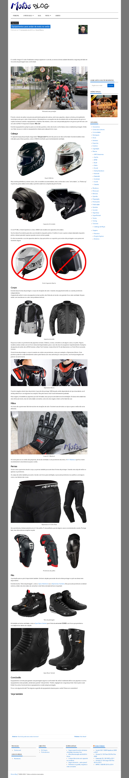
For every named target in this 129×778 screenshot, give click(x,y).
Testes (95, 218)
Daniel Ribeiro (40, 30)
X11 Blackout (71, 459)
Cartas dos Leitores (99, 129)
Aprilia (96, 157)
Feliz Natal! (80, 736)
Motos (47, 16)
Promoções (96, 202)
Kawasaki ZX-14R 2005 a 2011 (105, 758)
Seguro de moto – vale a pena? (77, 762)
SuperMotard (97, 215)
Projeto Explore (99, 236)
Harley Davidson (99, 171)
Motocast (96, 191)
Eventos (95, 146)
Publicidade (96, 204)
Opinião (95, 196)
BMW (95, 160)
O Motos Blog (27, 16)
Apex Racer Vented (40, 623)
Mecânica (95, 188)
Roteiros (96, 239)
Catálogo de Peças (99, 227)
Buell (95, 163)
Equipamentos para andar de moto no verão (31, 26)
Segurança (15, 23)
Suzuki (96, 182)
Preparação (96, 199)
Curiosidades (97, 132)
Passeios (97, 233)
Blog (39, 16)
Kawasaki (97, 176)
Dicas (94, 138)
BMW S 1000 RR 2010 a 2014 (104, 764)
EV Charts (44, 750)
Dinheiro (95, 140)
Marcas (95, 151)
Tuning (95, 221)
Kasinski (96, 173)
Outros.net (17, 750)
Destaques (96, 135)
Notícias (95, 193)
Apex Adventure (43, 584)
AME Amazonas (99, 154)
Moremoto (17, 758)
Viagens (95, 230)
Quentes (95, 207)
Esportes (95, 143)
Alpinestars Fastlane (58, 584)
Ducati (96, 168)
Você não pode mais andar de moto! (25, 736)
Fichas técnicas (100, 746)
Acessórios (96, 127)
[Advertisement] (49, 46)
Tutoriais (95, 223)
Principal (16, 16)
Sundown (97, 179)
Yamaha (96, 184)
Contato (57, 16)
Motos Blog (14, 774)
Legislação (96, 149)
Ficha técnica (45, 752)
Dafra (95, 165)
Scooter (95, 210)
